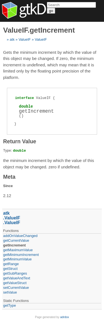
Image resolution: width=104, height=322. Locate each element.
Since (8, 186)
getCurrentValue (16, 240)
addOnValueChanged (20, 236)
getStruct (10, 269)
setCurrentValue (16, 287)
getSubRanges (15, 273)
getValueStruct (14, 283)
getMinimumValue (17, 259)
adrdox (64, 317)
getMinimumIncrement (21, 255)
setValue (10, 292)
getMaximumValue (18, 250)
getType (9, 305)
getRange (11, 264)
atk (12, 39)
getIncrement (14, 245)
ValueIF (25, 39)
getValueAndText (16, 278)
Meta (9, 177)
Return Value (19, 141)
